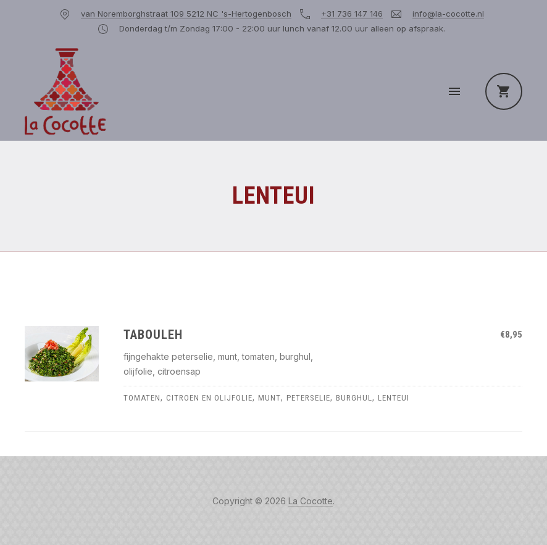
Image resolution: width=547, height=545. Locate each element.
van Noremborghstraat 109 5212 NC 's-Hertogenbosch (186, 14)
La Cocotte (310, 501)
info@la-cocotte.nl (448, 14)
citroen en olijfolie (209, 397)
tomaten (142, 397)
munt (269, 397)
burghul (354, 397)
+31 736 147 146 (352, 14)
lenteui (393, 397)
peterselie (308, 397)
